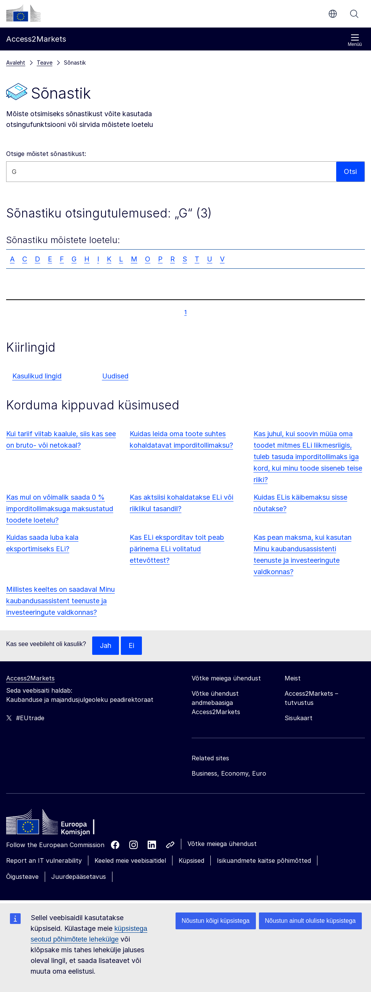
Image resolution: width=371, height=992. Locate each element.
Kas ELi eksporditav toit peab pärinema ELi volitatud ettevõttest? (177, 548)
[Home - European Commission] (61, 824)
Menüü (355, 40)
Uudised (115, 376)
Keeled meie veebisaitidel (130, 860)
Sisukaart (298, 718)
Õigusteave (22, 876)
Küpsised (191, 860)
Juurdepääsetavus (78, 876)
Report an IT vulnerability (44, 860)
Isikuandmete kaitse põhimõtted (264, 860)
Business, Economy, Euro (229, 773)
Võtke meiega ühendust (222, 844)
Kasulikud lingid (37, 376)
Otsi (354, 13)
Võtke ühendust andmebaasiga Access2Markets (216, 703)
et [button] (332, 13)
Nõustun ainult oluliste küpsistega (310, 920)
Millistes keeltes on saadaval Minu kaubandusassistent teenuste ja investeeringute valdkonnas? (60, 600)
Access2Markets (30, 678)
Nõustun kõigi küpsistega (216, 920)
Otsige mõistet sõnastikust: (46, 153)
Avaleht (15, 62)
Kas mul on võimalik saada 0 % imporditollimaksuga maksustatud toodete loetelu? (59, 508)
